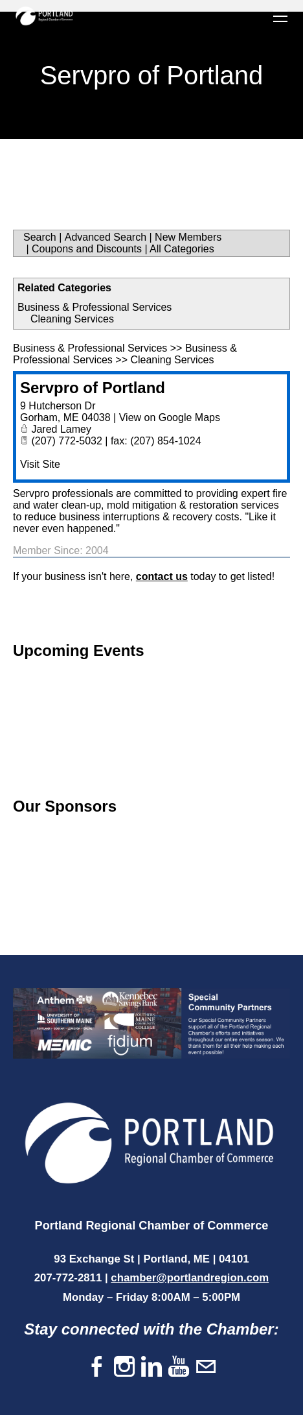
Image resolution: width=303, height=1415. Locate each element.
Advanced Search (105, 237)
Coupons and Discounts (87, 248)
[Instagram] (124, 1367)
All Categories (182, 248)
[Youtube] (178, 1367)
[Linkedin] (151, 1367)
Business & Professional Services (94, 307)
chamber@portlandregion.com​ (190, 1278)
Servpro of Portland (92, 387)
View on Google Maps (169, 417)
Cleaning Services (72, 318)
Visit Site (40, 464)
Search (39, 237)
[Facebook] (97, 1367)
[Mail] (206, 1367)
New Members (188, 237)
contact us (162, 576)
